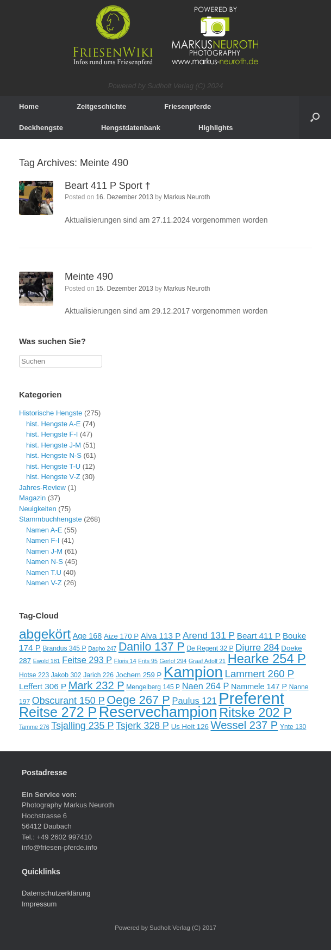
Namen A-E (44, 530)
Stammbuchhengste (50, 519)
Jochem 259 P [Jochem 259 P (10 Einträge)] (139, 675)
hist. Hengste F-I (52, 434)
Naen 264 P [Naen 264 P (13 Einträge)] (205, 686)
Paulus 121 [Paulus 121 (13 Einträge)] (194, 701)
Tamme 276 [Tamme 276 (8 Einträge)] (34, 727)
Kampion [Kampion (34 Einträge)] (193, 672)
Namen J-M (44, 551)
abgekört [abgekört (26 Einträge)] (45, 634)
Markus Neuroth (187, 197)
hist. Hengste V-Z (53, 477)
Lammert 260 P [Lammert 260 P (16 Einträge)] (260, 673)
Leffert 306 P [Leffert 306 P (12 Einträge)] (42, 686)
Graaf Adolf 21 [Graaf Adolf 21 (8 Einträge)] (207, 661)
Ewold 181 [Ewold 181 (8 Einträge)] (46, 661)
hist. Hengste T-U (53, 466)
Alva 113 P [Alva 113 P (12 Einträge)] (161, 635)
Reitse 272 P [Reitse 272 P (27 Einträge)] (58, 712)
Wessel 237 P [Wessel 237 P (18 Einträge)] (244, 725)
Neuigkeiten (38, 509)
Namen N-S (44, 561)
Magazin (32, 498)
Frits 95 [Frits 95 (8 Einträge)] (148, 661)
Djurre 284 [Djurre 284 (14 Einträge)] (257, 647)
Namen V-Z (44, 583)
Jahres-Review (42, 487)
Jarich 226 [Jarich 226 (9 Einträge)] (98, 675)
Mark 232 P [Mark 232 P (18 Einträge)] (96, 685)
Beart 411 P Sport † (108, 185)
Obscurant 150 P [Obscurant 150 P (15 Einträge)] (68, 700)
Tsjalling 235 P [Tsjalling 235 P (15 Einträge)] (82, 725)
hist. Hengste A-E (53, 424)
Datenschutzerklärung (56, 893)
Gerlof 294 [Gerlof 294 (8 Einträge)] (173, 661)
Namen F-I (42, 540)
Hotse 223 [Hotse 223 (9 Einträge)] (34, 675)
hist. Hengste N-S (54, 455)
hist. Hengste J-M (53, 445)
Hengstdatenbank (130, 128)
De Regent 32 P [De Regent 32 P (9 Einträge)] (209, 648)
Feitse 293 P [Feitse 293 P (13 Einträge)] (87, 660)
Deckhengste (41, 128)
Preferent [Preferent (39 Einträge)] (251, 698)
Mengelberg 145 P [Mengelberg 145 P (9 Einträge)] (153, 687)
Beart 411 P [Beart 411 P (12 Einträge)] (259, 635)
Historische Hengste (50, 413)
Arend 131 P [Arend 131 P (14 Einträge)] (209, 635)
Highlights (215, 128)
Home (29, 106)
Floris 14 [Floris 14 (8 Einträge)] (125, 661)
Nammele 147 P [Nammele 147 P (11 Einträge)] (259, 686)
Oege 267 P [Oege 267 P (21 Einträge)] (138, 700)
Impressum (39, 904)
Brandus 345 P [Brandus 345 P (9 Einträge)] (64, 648)
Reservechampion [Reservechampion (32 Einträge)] (158, 712)
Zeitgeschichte (101, 106)
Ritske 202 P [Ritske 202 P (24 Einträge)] (255, 713)
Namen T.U (43, 572)
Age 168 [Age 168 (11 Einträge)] (87, 636)
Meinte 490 (89, 276)
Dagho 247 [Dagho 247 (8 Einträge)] (102, 648)
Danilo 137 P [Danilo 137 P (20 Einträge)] (151, 646)
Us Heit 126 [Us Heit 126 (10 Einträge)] (190, 726)
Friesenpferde (187, 106)
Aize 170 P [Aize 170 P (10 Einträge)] (121, 636)
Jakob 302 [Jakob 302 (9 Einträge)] (66, 675)
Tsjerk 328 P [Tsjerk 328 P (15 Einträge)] (142, 725)
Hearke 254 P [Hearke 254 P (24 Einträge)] (267, 659)
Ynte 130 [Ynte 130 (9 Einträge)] (293, 727)
